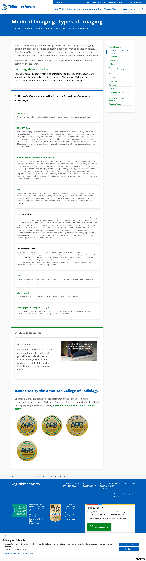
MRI (120, 74)
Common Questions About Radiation (120, 93)
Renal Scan (120, 81)
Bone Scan (120, 57)
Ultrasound (120, 85)
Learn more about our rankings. (72, 518)
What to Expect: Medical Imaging (120, 52)
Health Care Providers (115, 2)
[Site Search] (142, 9)
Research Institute (98, 2)
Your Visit (59, 9)
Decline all (129, 549)
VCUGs (120, 89)
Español (58, 2)
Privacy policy (28, 553)
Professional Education (134, 2)
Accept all (129, 545)
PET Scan (120, 77)
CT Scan (120, 64)
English (6, 536)
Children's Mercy (16, 477)
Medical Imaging (120, 47)
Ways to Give (110, 9)
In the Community (92, 9)
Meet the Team (120, 104)
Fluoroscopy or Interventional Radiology (120, 69)
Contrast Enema (120, 60)
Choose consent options (11, 553)
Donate (86, 2)
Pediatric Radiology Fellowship (120, 99)
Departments (73, 9)
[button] (99, 527)
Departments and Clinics (30, 477)
